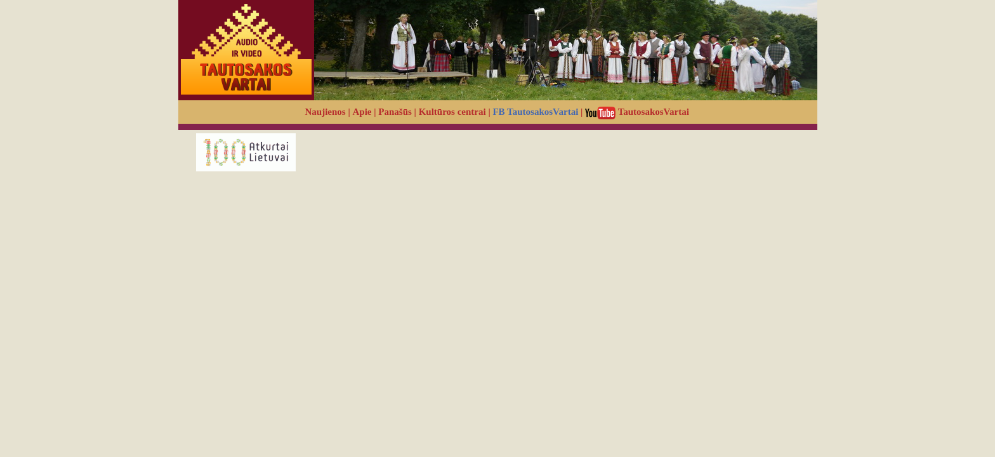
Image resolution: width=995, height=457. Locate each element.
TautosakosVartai (637, 112)
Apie (362, 112)
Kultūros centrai (452, 112)
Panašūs (395, 112)
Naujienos (325, 112)
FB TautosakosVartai (535, 112)
